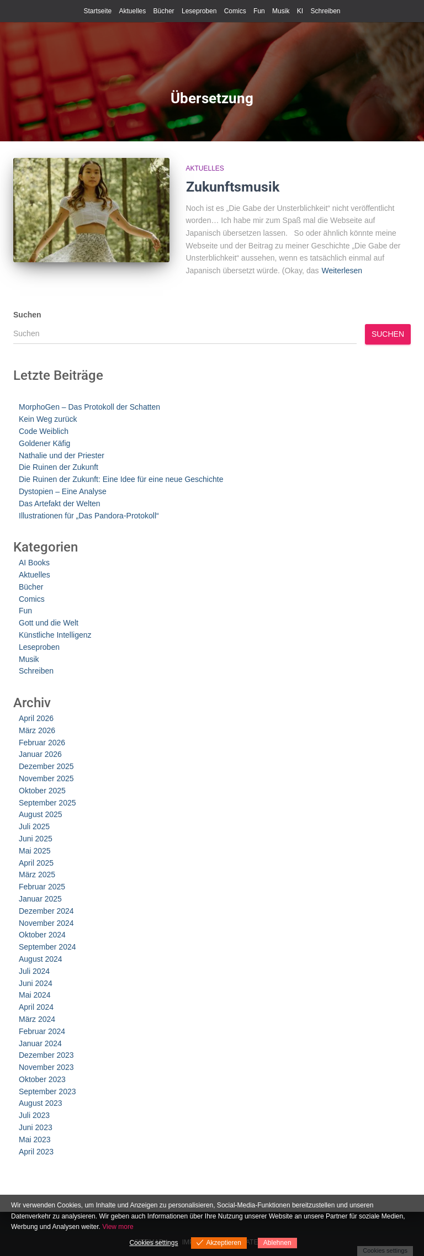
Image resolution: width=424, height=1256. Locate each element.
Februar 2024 (42, 1031)
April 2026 (36, 718)
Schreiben (325, 11)
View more (117, 1227)
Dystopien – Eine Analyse (63, 491)
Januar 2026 (40, 754)
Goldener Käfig (44, 443)
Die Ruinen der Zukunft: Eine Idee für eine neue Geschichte (121, 479)
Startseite (97, 11)
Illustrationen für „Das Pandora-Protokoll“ (89, 515)
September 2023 (47, 1091)
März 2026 (37, 730)
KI (300, 11)
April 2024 (36, 1007)
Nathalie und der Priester (61, 455)
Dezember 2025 (46, 766)
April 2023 (36, 1151)
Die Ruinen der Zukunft (58, 467)
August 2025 (40, 814)
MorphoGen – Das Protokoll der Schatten (89, 406)
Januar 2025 (40, 898)
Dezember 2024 (46, 911)
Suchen (27, 314)
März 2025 (37, 874)
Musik (280, 11)
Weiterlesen (341, 270)
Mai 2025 (35, 850)
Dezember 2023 (46, 1055)
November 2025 (46, 778)
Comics (235, 11)
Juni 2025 (35, 838)
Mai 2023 (35, 1139)
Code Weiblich (43, 431)
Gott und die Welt (48, 622)
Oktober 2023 (42, 1079)
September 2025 (47, 802)
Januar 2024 (40, 1043)
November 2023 (46, 1067)
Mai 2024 (35, 994)
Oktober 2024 (42, 934)
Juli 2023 (34, 1115)
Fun (259, 11)
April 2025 (36, 862)
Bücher (163, 11)
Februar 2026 (42, 742)
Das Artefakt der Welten (59, 503)
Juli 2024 (34, 971)
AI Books (34, 562)
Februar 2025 (42, 886)
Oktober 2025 (42, 790)
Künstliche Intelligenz (55, 634)
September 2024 (47, 946)
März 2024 (37, 1019)
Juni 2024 (35, 983)
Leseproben (199, 11)
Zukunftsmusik (232, 187)
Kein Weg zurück (48, 419)
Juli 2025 (34, 826)
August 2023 (40, 1103)
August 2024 (40, 959)
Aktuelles (132, 11)
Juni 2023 (35, 1127)
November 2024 (46, 923)
